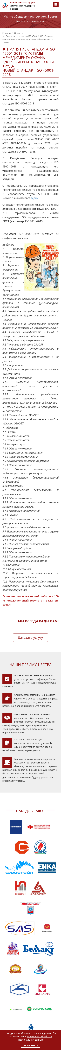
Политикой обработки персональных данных (35, 1038)
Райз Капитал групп (22, 2)
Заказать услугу (30, 637)
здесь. (34, 198)
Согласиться (30, 1045)
